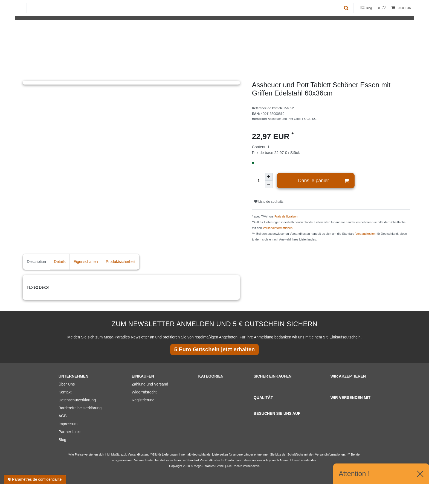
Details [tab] (60, 261)
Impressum (68, 424)
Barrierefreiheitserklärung (80, 408)
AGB (63, 416)
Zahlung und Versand (150, 384)
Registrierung (143, 400)
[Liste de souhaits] (382, 8)
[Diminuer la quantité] (269, 184)
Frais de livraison (286, 216)
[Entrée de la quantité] (258, 180)
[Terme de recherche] (183, 8)
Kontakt (65, 392)
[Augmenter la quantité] (269, 177)
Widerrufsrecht (144, 392)
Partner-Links (70, 432)
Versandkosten (365, 233)
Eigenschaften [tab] (86, 261)
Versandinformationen (277, 228)
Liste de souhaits (268, 202)
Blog (366, 8)
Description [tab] (36, 261)
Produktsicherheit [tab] (120, 261)
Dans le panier (323, 181)
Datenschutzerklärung (77, 400)
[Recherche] (346, 8)
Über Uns (67, 384)
